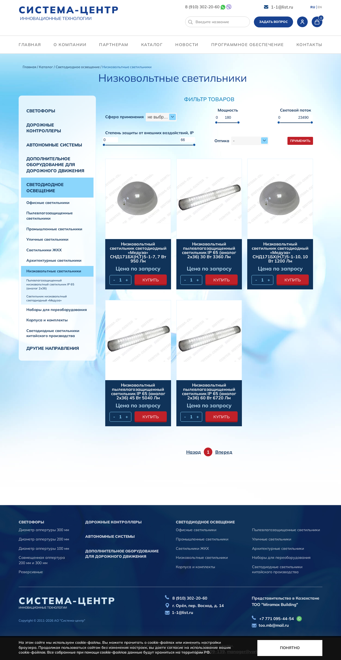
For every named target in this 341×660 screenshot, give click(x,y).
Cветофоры (40, 110)
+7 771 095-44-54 (276, 618)
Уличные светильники (47, 239)
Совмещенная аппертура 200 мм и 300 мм (42, 560)
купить (151, 279)
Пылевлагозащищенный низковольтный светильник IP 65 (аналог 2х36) (50, 284)
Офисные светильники (48, 202)
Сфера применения (124, 117)
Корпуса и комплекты (47, 320)
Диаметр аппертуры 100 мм (44, 548)
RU (312, 7)
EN (320, 7)
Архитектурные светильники (54, 260)
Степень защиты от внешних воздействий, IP (149, 133)
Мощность (228, 110)
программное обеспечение (247, 44)
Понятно (290, 647)
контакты (309, 44)
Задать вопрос (273, 22)
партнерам (113, 44)
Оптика (221, 141)
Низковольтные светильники (53, 271)
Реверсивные (31, 571)
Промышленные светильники (54, 229)
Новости (186, 44)
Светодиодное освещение (78, 67)
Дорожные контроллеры (43, 127)
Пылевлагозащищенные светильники (49, 216)
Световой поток (295, 110)
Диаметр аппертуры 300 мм (44, 529)
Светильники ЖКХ (44, 250)
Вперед (223, 452)
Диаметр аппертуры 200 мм (44, 539)
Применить (300, 141)
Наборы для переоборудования (56, 309)
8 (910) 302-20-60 (202, 6)
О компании (70, 44)
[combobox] (161, 117)
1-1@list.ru (282, 7)
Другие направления (52, 348)
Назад (193, 452)
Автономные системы (54, 144)
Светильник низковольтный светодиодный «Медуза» (46, 298)
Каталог (152, 44)
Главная (30, 44)
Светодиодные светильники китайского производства (52, 333)
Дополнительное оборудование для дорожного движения (55, 164)
